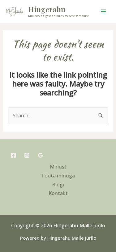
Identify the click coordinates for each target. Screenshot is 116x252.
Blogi (58, 184)
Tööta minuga (58, 175)
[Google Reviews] (40, 155)
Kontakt (58, 193)
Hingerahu (46, 9)
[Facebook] (13, 155)
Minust (58, 166)
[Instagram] (27, 155)
